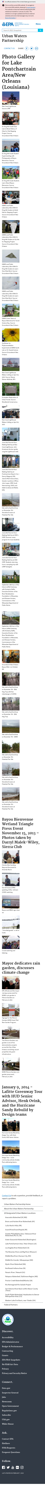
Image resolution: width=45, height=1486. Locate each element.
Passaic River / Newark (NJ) (15, 1272)
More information (10, 18)
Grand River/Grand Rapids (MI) (16, 1229)
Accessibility (7, 1338)
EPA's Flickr (17, 1467)
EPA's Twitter (8, 1467)
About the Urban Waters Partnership (19, 1208)
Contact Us (9, 48)
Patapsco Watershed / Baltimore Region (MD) (21, 1276)
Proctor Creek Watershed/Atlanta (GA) (18, 1280)
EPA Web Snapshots (11, 1360)
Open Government (10, 1406)
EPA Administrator (10, 1342)
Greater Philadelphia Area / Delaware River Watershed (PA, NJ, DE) (20, 1235)
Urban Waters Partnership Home (17, 1204)
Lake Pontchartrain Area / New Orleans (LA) (21, 1244)
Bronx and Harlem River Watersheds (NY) (20, 1221)
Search (40, 30)
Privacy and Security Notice (14, 1373)
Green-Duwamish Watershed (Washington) (20, 1239)
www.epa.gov (31, 7)
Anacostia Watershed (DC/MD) (16, 1217)
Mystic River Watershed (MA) (15, 1264)
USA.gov (6, 1420)
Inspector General (10, 1393)
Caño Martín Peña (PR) (13, 1225)
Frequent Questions (11, 1452)
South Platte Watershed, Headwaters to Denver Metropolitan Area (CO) (22, 1295)
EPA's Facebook (3, 1467)
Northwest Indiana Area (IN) (15, 1268)
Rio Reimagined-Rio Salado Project (18, 1284)
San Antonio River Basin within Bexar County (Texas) (21, 1290)
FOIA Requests (8, 1448)
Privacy (5, 1369)
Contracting (7, 1351)
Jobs (4, 1397)
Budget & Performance (12, 1347)
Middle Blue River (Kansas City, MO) (18, 1256)
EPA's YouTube (12, 1467)
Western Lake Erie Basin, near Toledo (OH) (20, 1300)
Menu (38, 24)
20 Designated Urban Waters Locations (20, 1213)
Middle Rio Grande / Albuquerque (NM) (19, 1260)
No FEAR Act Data (10, 1365)
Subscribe (6, 1415)
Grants (5, 1355)
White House (8, 1424)
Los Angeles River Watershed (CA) (17, 1248)
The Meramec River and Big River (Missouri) (21, 1252)
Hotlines (6, 1443)
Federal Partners (11, 1304)
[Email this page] (36, 48)
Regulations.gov (9, 1411)
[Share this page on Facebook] (27, 48)
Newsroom (7, 1402)
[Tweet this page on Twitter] (31, 48)
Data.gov (6, 1388)
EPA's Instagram (21, 1467)
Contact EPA (7, 1439)
